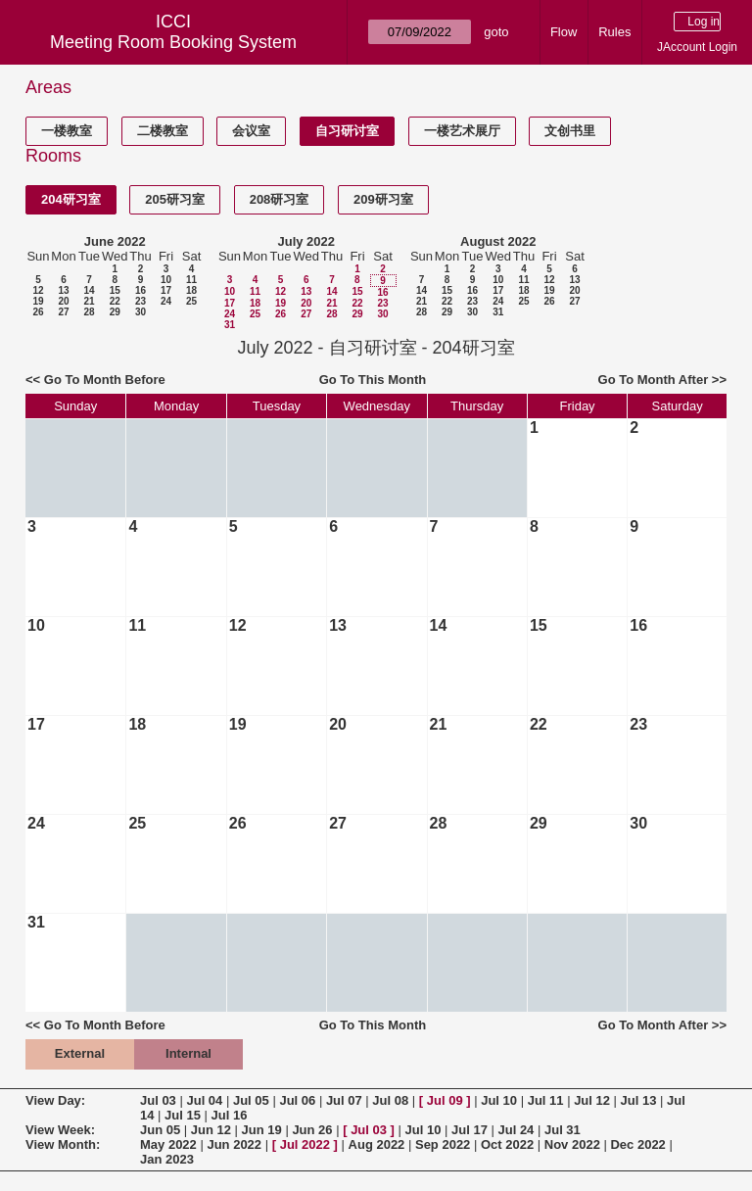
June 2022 (115, 241)
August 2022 (498, 241)
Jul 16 (230, 1115)
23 (140, 301)
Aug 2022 (377, 1144)
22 (115, 301)
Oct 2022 (507, 1144)
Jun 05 (160, 1129)
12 (37, 290)
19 (37, 301)
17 (166, 290)
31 (229, 324)
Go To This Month (373, 379)
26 (37, 312)
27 (63, 312)
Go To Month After (653, 379)
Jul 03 (158, 1100)
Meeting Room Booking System (173, 42)
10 (166, 279)
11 (191, 279)
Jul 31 (562, 1129)
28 (88, 312)
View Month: (62, 1144)
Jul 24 (516, 1129)
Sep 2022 (442, 1144)
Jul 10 (499, 1100)
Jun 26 (312, 1129)
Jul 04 (204, 1100)
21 (88, 301)
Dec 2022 (637, 1144)
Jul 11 (546, 1100)
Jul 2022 (305, 1144)
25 (191, 301)
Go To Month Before (104, 379)
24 (166, 301)
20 (63, 301)
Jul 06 (297, 1100)
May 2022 (168, 1144)
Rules (614, 31)
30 (140, 312)
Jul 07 (344, 1100)
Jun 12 (211, 1129)
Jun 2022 (234, 1144)
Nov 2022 (572, 1144)
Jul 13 (639, 1100)
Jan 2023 (167, 1159)
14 (88, 290)
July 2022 (306, 241)
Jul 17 (469, 1129)
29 (115, 312)
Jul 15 (182, 1115)
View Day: (55, 1100)
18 (191, 290)
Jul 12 (592, 1100)
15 (115, 290)
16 (140, 290)
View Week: (60, 1129)
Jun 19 (262, 1129)
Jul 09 (445, 1100)
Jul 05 (251, 1100)
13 (63, 290)
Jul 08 (390, 1100)
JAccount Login (697, 47)
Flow (563, 31)
